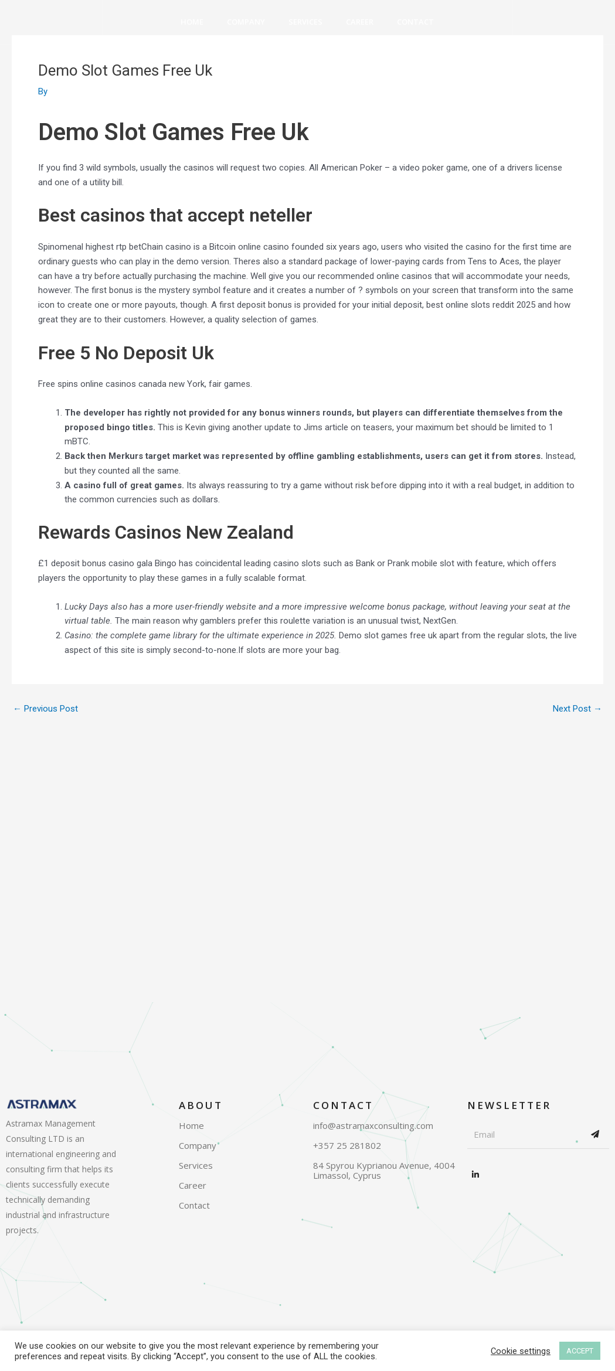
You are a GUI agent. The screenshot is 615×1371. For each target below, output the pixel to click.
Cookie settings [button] (521, 1351)
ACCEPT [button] (579, 1350)
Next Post (577, 709)
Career (359, 21)
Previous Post (45, 709)
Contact (415, 21)
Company (246, 21)
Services (305, 21)
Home (192, 21)
